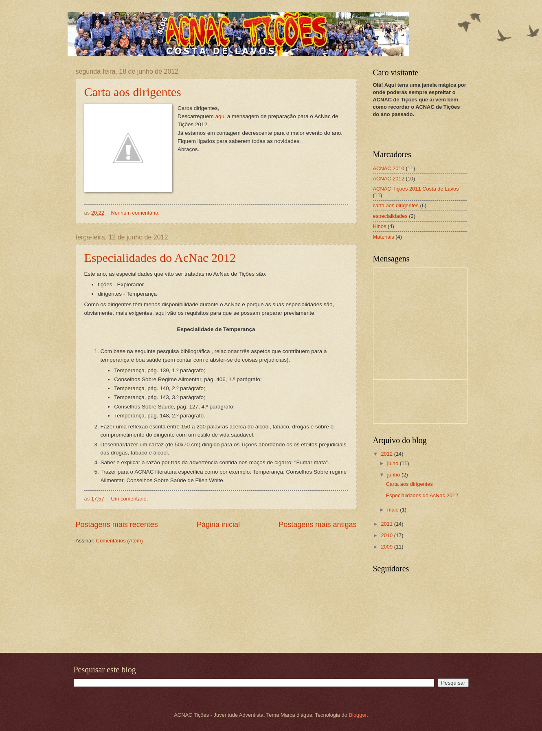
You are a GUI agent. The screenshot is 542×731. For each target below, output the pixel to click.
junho (394, 475)
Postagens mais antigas (317, 524)
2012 (387, 454)
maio (393, 510)
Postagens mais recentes (117, 524)
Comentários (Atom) (119, 541)
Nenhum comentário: (136, 213)
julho (393, 463)
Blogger (358, 715)
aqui (220, 116)
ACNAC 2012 (388, 179)
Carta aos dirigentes (132, 92)
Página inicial (218, 524)
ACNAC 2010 (388, 168)
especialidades (390, 216)
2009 (387, 547)
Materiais (383, 237)
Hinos (379, 226)
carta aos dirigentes (396, 205)
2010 (387, 535)
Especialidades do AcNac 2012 (160, 257)
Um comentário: (130, 499)
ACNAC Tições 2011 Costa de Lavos (416, 189)
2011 (387, 524)
